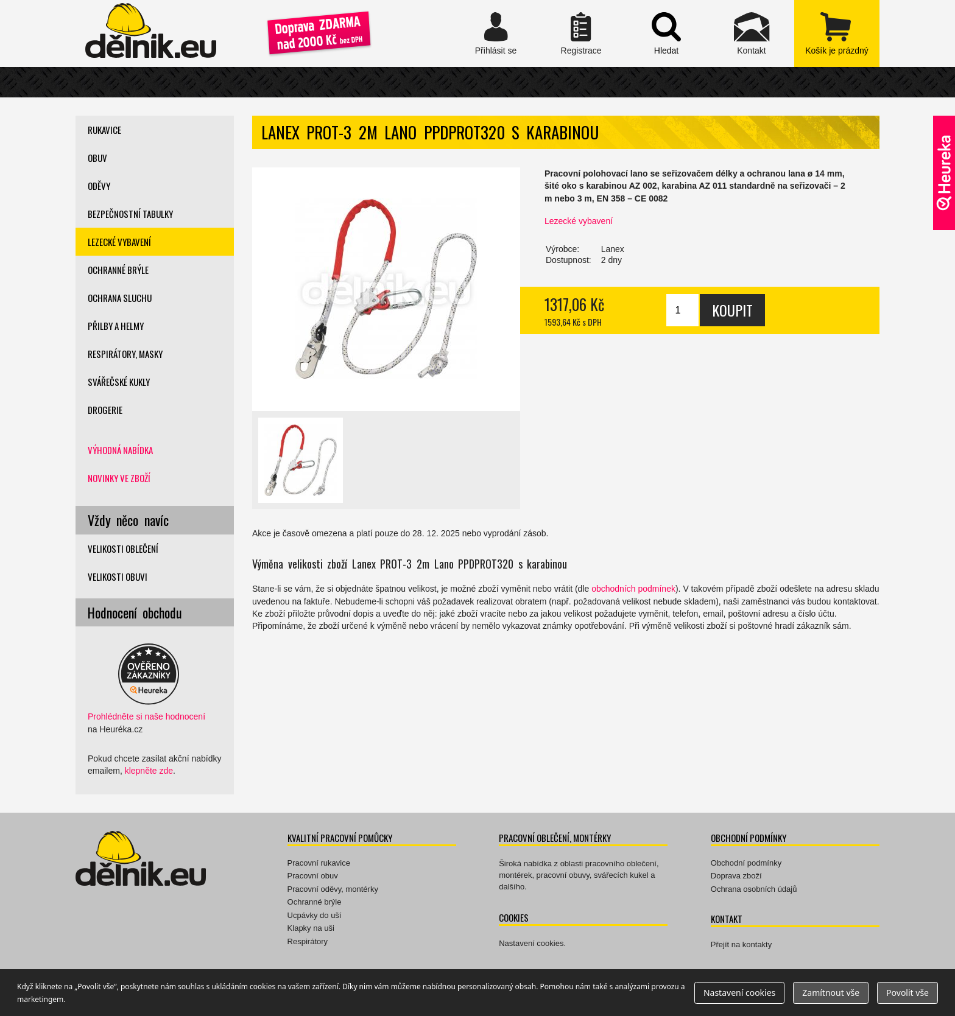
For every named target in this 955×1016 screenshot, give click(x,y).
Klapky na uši (310, 928)
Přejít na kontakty (741, 944)
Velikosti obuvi (117, 576)
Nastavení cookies (531, 943)
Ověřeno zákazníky (944, 173)
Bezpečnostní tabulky (130, 213)
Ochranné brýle (118, 269)
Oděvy (99, 185)
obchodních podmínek (633, 589)
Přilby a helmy (116, 325)
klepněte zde (149, 771)
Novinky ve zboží (119, 478)
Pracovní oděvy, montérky (332, 889)
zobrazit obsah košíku (836, 33)
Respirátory (307, 941)
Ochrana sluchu (120, 297)
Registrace (581, 33)
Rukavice (104, 129)
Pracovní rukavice (318, 862)
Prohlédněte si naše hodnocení (146, 716)
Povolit (907, 992)
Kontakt (751, 33)
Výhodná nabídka (120, 450)
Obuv (97, 157)
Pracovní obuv (312, 875)
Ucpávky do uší (314, 915)
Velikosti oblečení (123, 548)
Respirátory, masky (125, 353)
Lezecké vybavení (578, 221)
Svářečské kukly (119, 381)
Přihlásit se (495, 33)
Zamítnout (830, 992)
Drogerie (105, 409)
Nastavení (739, 992)
